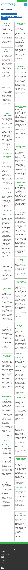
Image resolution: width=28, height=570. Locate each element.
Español (2, 557)
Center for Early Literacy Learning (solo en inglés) (20, 106)
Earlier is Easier (7, 262)
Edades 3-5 (19, 16)
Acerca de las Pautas (5, 548)
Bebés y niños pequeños (8, 16)
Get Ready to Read (7, 327)
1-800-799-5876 (4, 562)
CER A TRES (7, 83)
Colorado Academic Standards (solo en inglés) (20, 146)
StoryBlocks (7, 482)
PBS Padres (21, 427)
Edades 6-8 (4, 19)
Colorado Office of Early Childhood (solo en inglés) (21, 184)
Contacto (3, 551)
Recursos (2, 550)
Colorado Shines (21, 212)
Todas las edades (11, 14)
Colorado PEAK (7, 192)
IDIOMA (22, 1)
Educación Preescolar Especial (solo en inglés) (21, 325)
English (2, 556)
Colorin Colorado (7, 214)
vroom (20, 513)
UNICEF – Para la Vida (21, 487)
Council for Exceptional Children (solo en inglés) (21, 261)
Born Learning (7, 23)
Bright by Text (7, 49)
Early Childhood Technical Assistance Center (21, 283)
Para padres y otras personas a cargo (8, 549)
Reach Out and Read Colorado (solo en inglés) (21, 459)
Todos (3, 14)
